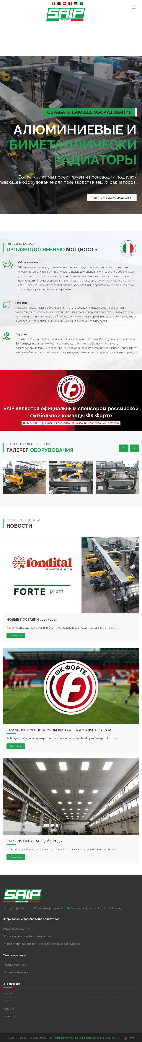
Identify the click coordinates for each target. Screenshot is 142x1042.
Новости (8, 1008)
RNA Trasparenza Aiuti (61, 1038)
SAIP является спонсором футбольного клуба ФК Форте (60, 730)
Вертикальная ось (14, 964)
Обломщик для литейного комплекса (27, 936)
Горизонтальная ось (16, 972)
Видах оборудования (16, 928)
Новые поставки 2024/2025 (31, 619)
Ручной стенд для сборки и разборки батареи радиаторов (41, 943)
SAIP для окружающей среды (34, 841)
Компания (9, 993)
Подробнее (16, 635)
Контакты (9, 1016)
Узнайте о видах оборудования (112, 197)
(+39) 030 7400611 (18, 908)
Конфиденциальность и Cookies (92, 1038)
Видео (7, 1001)
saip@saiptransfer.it (51, 908)
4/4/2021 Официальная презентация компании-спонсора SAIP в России (71, 423)
